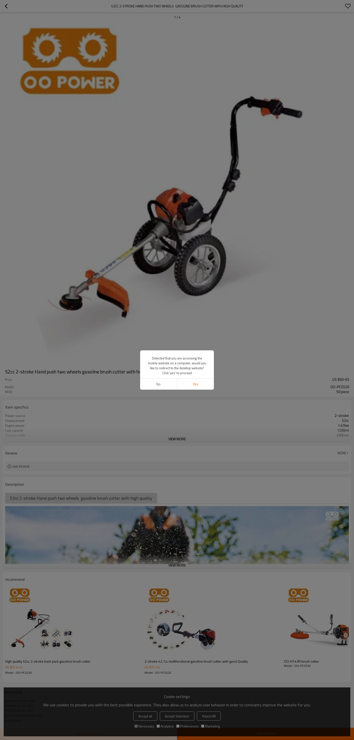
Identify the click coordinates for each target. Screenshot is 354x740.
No (158, 384)
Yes (195, 384)
